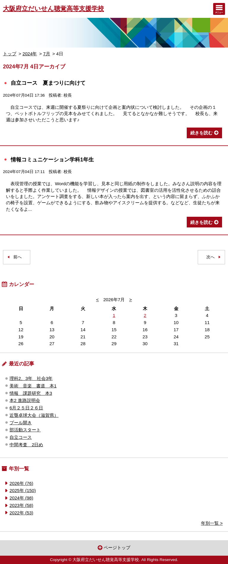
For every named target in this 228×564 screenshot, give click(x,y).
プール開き (21, 422)
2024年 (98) (21, 497)
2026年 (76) (21, 483)
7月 (46, 53)
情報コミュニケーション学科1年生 (52, 159)
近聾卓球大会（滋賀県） (34, 415)
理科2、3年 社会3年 (31, 378)
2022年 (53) (21, 512)
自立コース (21, 437)
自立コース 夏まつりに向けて (48, 83)
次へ (210, 257)
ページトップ (117, 547)
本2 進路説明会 (25, 400)
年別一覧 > (212, 523)
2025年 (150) (23, 490)
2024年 (30, 53)
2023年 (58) (21, 505)
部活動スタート (25, 429)
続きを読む (201, 132)
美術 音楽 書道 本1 (33, 385)
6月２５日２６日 (26, 407)
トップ (9, 53)
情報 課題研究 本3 (31, 393)
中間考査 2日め (26, 444)
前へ (17, 257)
